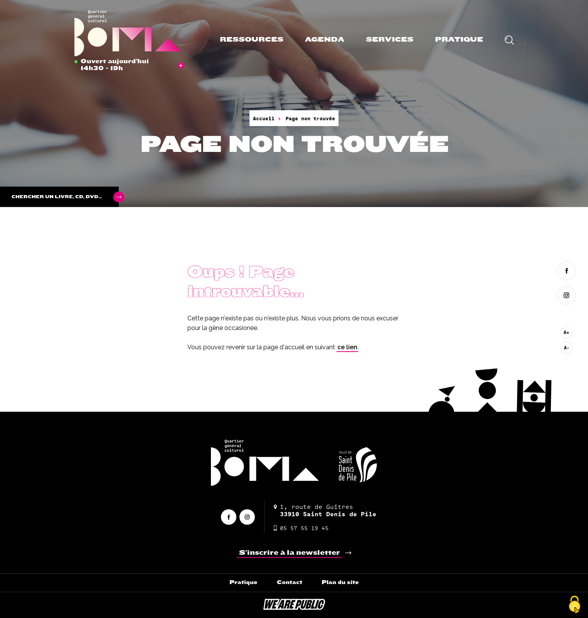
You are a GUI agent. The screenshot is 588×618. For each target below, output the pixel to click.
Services (389, 39)
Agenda (324, 39)
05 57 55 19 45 (301, 528)
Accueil (264, 118)
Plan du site (340, 582)
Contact (289, 582)
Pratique (459, 39)
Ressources (251, 39)
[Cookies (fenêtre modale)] (574, 605)
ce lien (347, 347)
